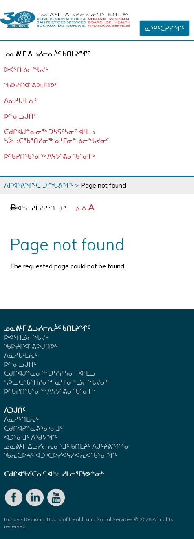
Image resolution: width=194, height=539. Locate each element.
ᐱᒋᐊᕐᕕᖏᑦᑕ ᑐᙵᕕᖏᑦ (38, 185)
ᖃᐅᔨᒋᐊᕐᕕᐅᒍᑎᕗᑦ (31, 85)
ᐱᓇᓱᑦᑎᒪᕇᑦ (21, 419)
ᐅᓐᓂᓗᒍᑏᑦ (20, 116)
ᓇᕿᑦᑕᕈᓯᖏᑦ (164, 28)
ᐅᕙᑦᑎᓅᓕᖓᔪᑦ (26, 69)
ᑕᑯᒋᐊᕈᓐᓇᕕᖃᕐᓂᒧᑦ (33, 428)
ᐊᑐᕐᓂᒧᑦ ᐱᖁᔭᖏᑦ (30, 437)
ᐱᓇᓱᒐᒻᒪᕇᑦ (20, 100)
